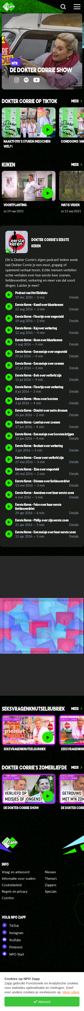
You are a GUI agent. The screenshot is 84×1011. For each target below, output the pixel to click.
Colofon (8, 898)
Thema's (51, 878)
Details (74, 297)
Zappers (50, 885)
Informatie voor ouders (19, 878)
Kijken (8, 165)
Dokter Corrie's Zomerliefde (34, 768)
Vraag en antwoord (15, 872)
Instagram (12, 932)
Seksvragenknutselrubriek (33, 709)
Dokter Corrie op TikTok (29, 101)
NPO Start (13, 953)
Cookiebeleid (12, 885)
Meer (75, 100)
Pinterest (12, 946)
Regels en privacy (15, 891)
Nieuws (50, 872)
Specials (51, 891)
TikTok (10, 925)
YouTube (11, 939)
